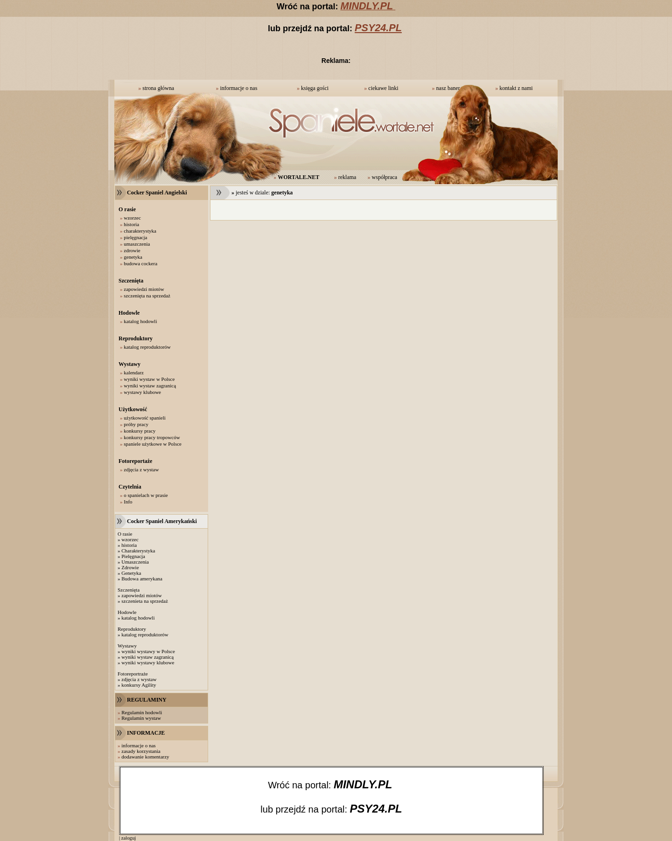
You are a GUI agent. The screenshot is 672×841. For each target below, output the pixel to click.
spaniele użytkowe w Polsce (153, 444)
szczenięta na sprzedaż (147, 295)
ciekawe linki (383, 88)
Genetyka (131, 573)
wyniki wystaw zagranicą (150, 385)
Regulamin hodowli (141, 712)
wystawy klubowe (142, 392)
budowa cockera (140, 263)
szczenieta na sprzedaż (144, 601)
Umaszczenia (135, 562)
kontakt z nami (515, 88)
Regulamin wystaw (141, 718)
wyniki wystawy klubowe (147, 662)
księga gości (315, 88)
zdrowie (132, 250)
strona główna (158, 88)
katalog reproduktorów (147, 347)
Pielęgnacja (133, 556)
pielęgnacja (135, 237)
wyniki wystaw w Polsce (149, 379)
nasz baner (448, 88)
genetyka (133, 257)
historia (131, 224)
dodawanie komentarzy (145, 756)
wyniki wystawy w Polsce (148, 651)
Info (128, 501)
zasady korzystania (140, 751)
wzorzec (132, 218)
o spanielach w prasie (146, 495)
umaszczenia (137, 244)
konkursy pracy (139, 431)
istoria (130, 545)
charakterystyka (140, 231)
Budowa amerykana (141, 578)
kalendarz (134, 372)
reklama (347, 177)
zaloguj (128, 838)
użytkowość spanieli (145, 417)
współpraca (385, 177)
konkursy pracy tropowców (152, 437)
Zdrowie (130, 567)
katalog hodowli (140, 321)
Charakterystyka (138, 550)
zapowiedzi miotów (144, 289)
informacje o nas (238, 88)
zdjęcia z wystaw (141, 469)
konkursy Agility (138, 685)
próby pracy (136, 424)
